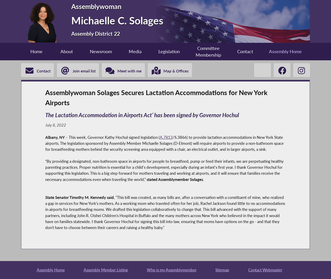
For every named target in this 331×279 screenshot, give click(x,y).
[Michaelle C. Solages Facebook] (282, 70)
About (66, 51)
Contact (245, 51)
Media (135, 51)
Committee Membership (208, 52)
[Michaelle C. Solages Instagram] (301, 70)
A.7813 (166, 137)
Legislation (169, 51)
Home (36, 51)
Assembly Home (285, 51)
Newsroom (101, 51)
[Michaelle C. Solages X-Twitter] (262, 70)
